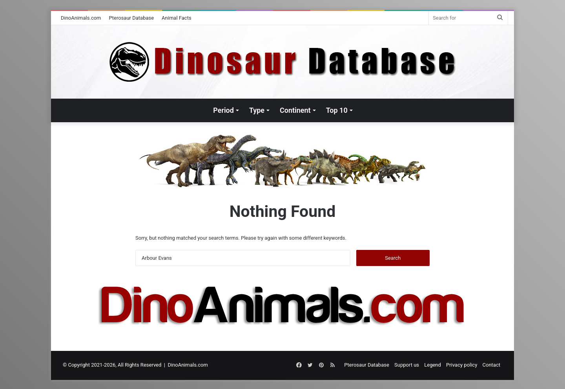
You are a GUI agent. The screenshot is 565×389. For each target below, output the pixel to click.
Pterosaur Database (131, 18)
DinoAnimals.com (81, 18)
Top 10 (337, 110)
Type (256, 110)
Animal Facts (176, 18)
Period (223, 110)
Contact (491, 365)
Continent (295, 110)
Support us (406, 365)
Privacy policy (461, 365)
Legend (432, 365)
